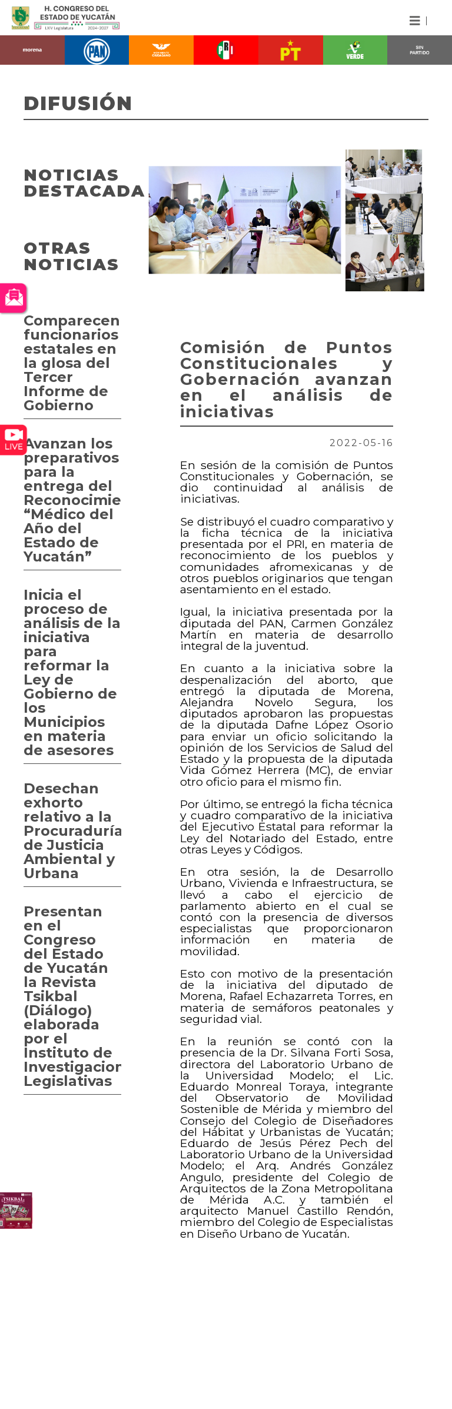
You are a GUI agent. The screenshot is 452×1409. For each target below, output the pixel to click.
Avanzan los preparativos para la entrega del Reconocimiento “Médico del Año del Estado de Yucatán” (72, 500)
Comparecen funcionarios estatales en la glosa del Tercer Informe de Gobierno (72, 363)
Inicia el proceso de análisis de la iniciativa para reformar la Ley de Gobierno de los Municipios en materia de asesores (72, 672)
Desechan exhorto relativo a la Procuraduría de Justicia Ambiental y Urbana (72, 831)
